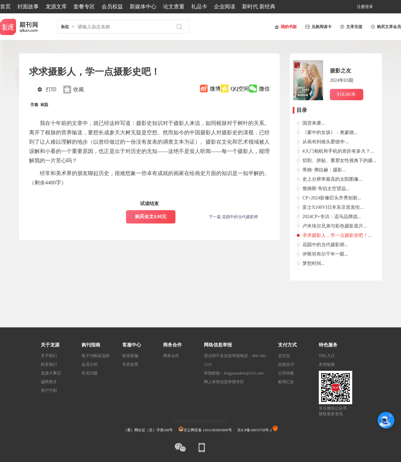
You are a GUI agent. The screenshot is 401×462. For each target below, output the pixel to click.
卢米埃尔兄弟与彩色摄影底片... (334, 225)
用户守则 (49, 390)
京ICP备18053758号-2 (254, 430)
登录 (369, 6)
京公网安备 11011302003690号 (205, 430)
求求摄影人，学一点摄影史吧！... (337, 235)
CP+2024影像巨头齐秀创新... (331, 197)
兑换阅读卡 (317, 27)
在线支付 (286, 364)
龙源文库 (56, 6)
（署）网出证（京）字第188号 (148, 430)
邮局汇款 (286, 381)
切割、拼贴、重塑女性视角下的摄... (339, 160)
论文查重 (173, 6)
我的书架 (285, 27)
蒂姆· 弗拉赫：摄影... (324, 169)
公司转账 (286, 373)
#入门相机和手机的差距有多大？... (338, 151)
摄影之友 (340, 70)
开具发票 (130, 364)
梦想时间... (313, 263)
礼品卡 (199, 6)
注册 (361, 6)
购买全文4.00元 (151, 216)
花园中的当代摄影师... (325, 244)
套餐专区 (84, 6)
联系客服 (130, 355)
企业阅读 (224, 6)
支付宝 (284, 355)
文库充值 (350, 27)
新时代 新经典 (258, 6)
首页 (5, 6)
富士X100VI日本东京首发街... (332, 207)
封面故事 (28, 6)
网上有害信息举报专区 (224, 381)
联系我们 (49, 364)
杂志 (65, 26)
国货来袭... (313, 123)
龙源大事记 (51, 373)
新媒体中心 (143, 6)
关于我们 (49, 355)
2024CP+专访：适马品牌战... (331, 216)
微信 (264, 89)
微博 (215, 89)
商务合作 (171, 355)
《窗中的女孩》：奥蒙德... (330, 132)
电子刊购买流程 (96, 355)
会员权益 (112, 6)
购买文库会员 (385, 27)
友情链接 (327, 364)
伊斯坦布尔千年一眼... (325, 254)
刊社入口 (327, 355)
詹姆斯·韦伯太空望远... (325, 188)
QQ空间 (240, 89)
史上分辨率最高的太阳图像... (332, 179)
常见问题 (90, 373)
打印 (51, 89)
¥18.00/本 (346, 94)
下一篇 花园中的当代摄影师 (233, 216)
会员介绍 (90, 364)
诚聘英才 (49, 381)
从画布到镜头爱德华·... (325, 141)
